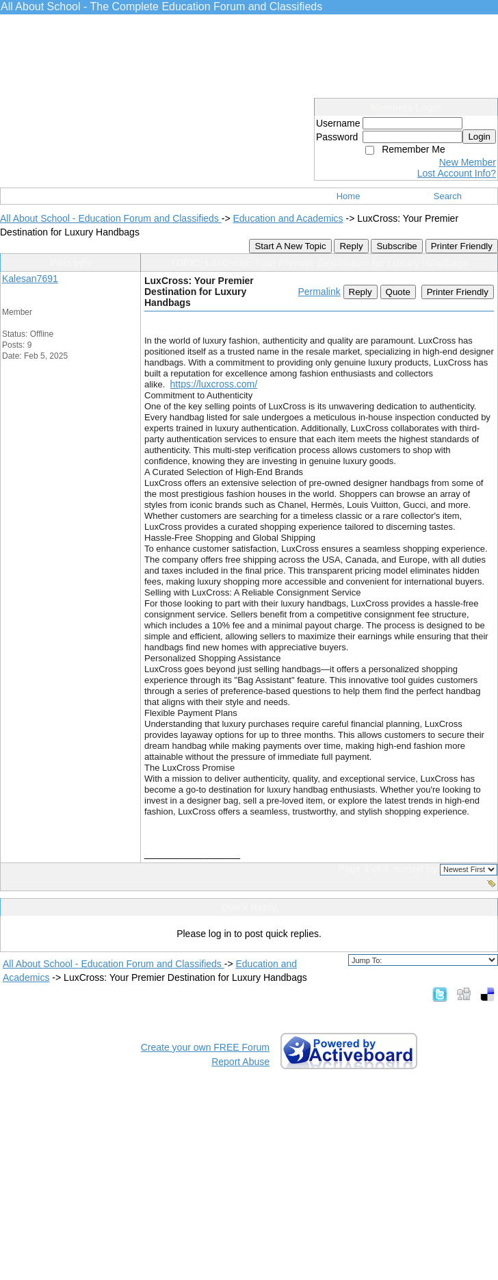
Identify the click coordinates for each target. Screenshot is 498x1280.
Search (448, 196)
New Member (467, 162)
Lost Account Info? (456, 173)
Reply (351, 246)
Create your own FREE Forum (205, 1047)
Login (479, 136)
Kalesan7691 (30, 278)
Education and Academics (288, 218)
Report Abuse (240, 1061)
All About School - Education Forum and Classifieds (111, 218)
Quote (398, 292)
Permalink (319, 291)
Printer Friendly (462, 246)
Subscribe (396, 246)
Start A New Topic (290, 246)
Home (349, 196)
